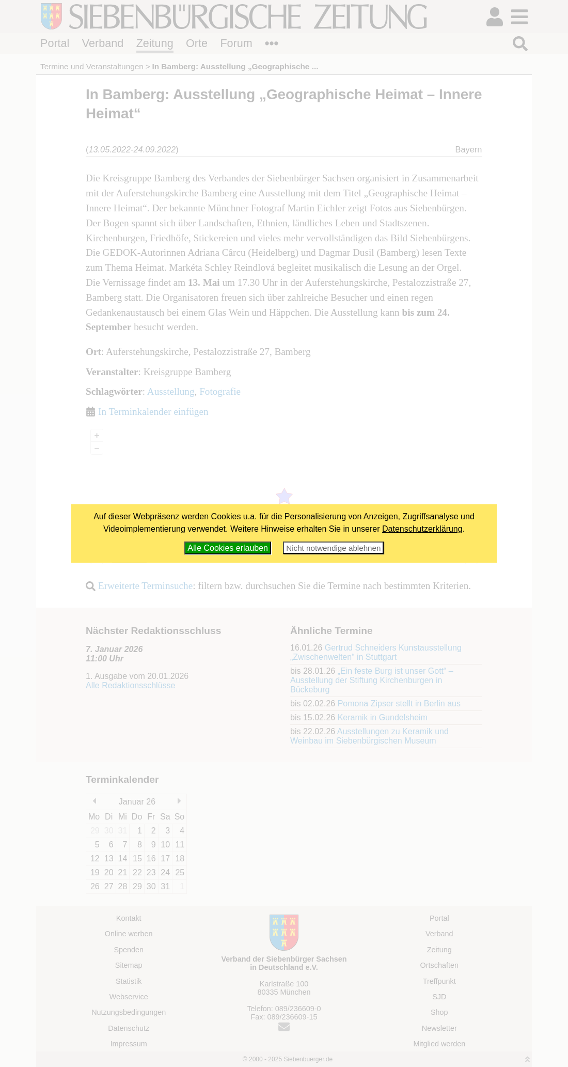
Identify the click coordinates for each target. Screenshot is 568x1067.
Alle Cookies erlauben (227, 548)
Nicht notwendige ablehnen (333, 548)
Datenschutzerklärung (422, 528)
